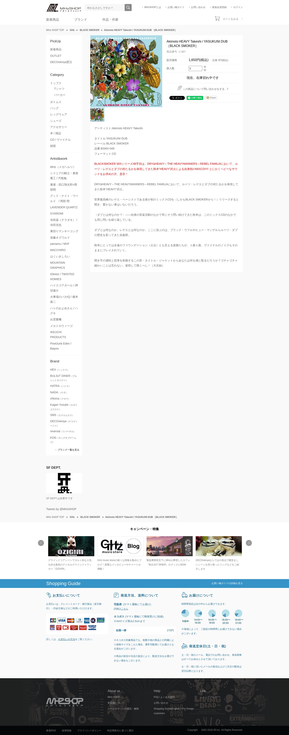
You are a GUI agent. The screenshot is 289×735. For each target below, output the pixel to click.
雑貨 (53, 145)
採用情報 (66, 730)
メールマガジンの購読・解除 (123, 709)
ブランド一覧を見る (68, 449)
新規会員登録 (219, 7)
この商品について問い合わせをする (204, 89)
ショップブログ (208, 697)
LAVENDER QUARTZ (63, 207)
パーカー (59, 95)
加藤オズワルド (60, 237)
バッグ (54, 108)
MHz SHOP (114, 697)
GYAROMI (56, 213)
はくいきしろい (60, 256)
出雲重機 (55, 319)
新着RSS (51, 730)
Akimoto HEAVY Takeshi (127, 128)
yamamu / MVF (59, 243)
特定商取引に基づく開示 (120, 730)
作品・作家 (110, 19)
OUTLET (55, 55)
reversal (63, 431)
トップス (55, 83)
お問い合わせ (198, 7)
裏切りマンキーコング (64, 231)
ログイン (238, 7)
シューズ (55, 120)
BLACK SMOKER (117, 143)
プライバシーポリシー (89, 730)
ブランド (80, 19)
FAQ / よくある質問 (164, 697)
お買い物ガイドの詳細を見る (227, 583)
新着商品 (52, 19)
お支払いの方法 (66, 639)
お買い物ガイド (176, 7)
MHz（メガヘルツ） (63, 167)
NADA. (59, 392)
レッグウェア (58, 114)
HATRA (60, 385)
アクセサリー (58, 127)
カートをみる (230, 19)
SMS (62, 415)
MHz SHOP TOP (55, 30)
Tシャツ (59, 88)
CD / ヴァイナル (60, 139)
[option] (70, 553)
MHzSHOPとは (152, 7)
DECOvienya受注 (61, 62)
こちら (124, 609)
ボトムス (55, 102)
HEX (59, 369)
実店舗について (116, 703)
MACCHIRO (58, 250)
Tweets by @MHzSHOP (61, 509)
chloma (60, 398)
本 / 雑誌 (55, 133)
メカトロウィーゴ (61, 325)
